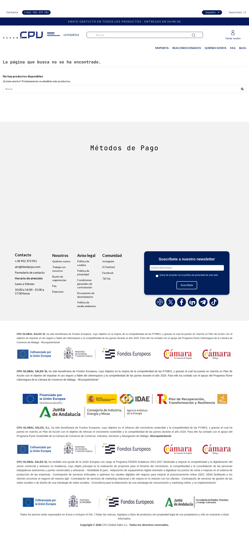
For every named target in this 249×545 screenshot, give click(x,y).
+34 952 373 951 (26, 261)
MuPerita (162, 47)
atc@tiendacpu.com (27, 267)
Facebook (107, 273)
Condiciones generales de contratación (84, 284)
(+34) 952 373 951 (36, 12)
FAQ (232, 47)
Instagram (108, 261)
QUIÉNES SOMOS (215, 47)
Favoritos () (235, 12)
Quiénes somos (61, 261)
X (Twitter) (108, 267)
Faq (54, 286)
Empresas (58, 292)
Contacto (12, 12)
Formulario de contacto (30, 273)
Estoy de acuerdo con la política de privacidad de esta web (189, 275)
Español (213, 12)
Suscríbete (187, 285)
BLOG (242, 47)
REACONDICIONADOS (186, 47)
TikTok (106, 279)
